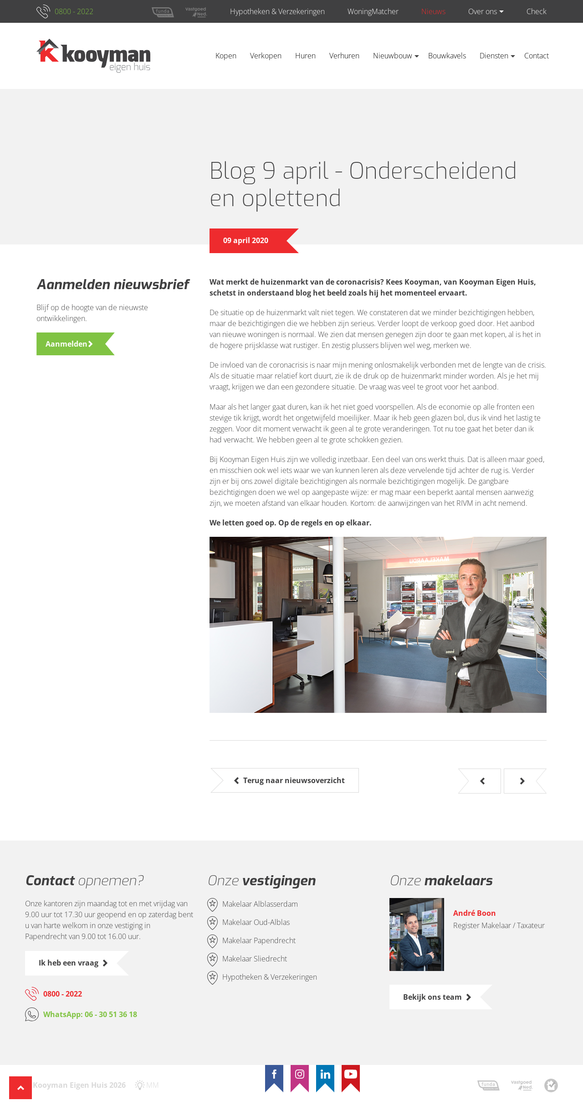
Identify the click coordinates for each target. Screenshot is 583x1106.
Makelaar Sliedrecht (254, 959)
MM (152, 1085)
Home (195, 56)
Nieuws (433, 11)
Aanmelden (66, 344)
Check (537, 11)
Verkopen (265, 56)
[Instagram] (300, 1074)
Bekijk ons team (432, 997)
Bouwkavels (447, 56)
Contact (536, 56)
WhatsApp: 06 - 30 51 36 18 (90, 1014)
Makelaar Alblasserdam (260, 904)
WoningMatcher (373, 11)
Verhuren (344, 56)
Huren (305, 56)
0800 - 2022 (74, 11)
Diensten (494, 56)
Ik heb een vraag (68, 963)
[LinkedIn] (325, 1074)
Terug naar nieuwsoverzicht (294, 780)
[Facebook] (274, 1074)
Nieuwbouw (392, 56)
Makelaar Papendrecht (259, 941)
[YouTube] (351, 1074)
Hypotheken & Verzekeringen (277, 11)
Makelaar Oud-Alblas (256, 923)
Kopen (225, 56)
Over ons (482, 11)
